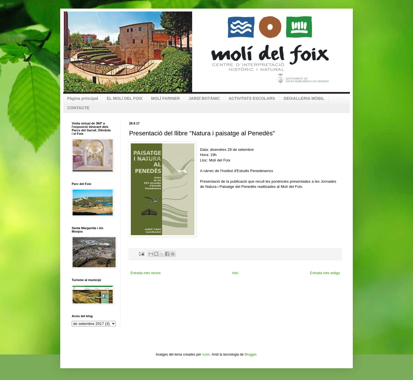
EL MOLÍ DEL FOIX (125, 98)
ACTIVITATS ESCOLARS (252, 98)
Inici (235, 273)
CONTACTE (78, 108)
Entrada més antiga (325, 273)
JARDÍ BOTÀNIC (204, 98)
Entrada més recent (145, 273)
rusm (206, 354)
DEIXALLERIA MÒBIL (304, 98)
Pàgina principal (82, 98)
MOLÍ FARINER (165, 98)
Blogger (250, 354)
